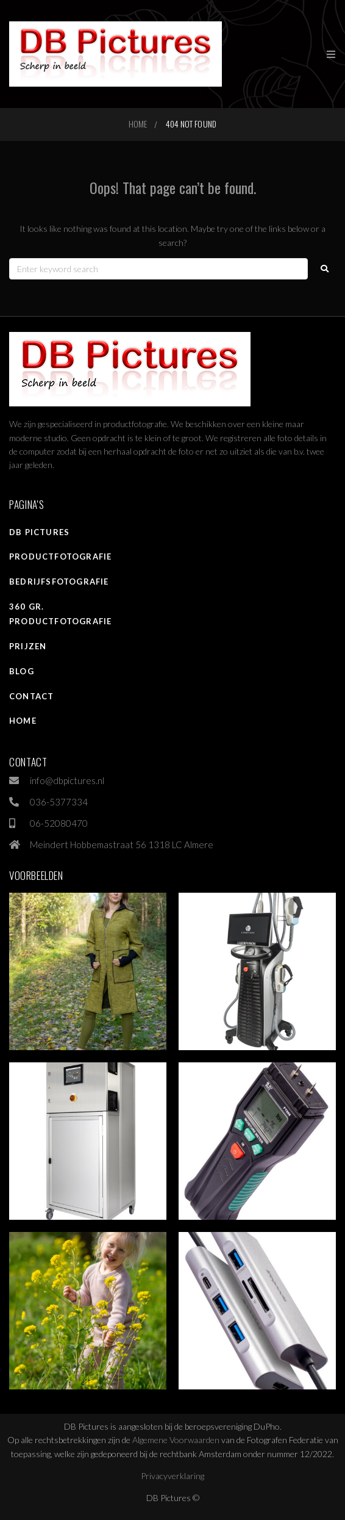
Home (138, 123)
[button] (331, 54)
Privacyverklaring (172, 1476)
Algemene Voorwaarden (175, 1440)
